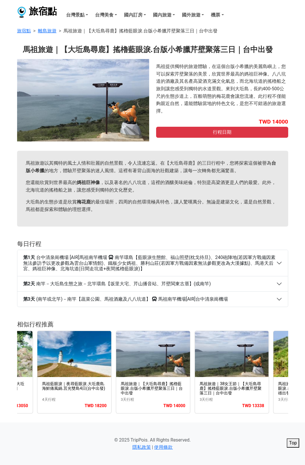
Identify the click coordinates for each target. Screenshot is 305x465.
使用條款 (163, 447)
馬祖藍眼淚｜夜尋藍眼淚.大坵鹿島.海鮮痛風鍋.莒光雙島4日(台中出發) (73, 386)
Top (293, 443)
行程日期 (222, 132)
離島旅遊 (47, 31)
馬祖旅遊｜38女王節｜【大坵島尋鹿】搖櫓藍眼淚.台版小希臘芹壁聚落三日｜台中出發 (231, 389)
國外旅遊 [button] (191, 15)
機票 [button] (215, 15)
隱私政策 (141, 447)
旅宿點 (37, 12)
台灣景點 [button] (75, 15)
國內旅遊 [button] (162, 15)
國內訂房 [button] (133, 15)
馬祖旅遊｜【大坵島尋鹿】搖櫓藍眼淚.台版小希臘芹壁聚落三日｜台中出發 (152, 389)
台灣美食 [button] (104, 15)
